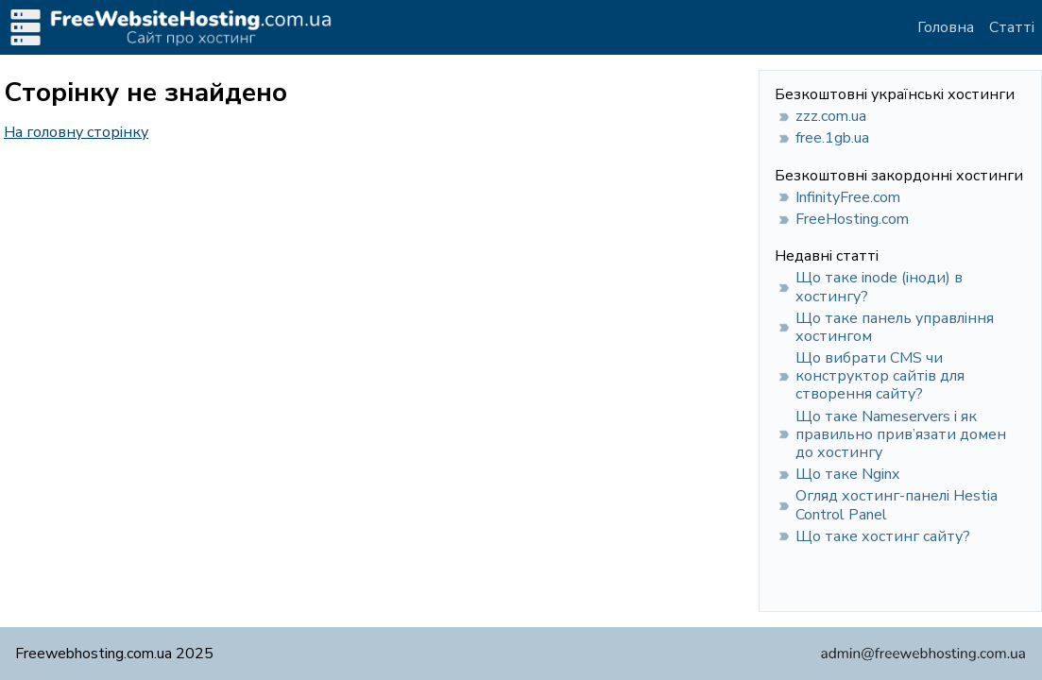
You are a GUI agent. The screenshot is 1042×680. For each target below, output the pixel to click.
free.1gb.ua (832, 138)
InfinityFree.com (847, 197)
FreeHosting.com (852, 219)
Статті (1011, 27)
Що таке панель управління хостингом (894, 327)
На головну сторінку (76, 132)
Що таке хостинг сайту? (882, 536)
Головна (945, 27)
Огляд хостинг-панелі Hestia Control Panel (896, 504)
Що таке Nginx (847, 474)
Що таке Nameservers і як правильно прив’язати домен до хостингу (900, 434)
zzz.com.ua (830, 116)
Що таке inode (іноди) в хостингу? (879, 286)
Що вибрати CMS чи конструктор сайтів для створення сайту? (880, 376)
